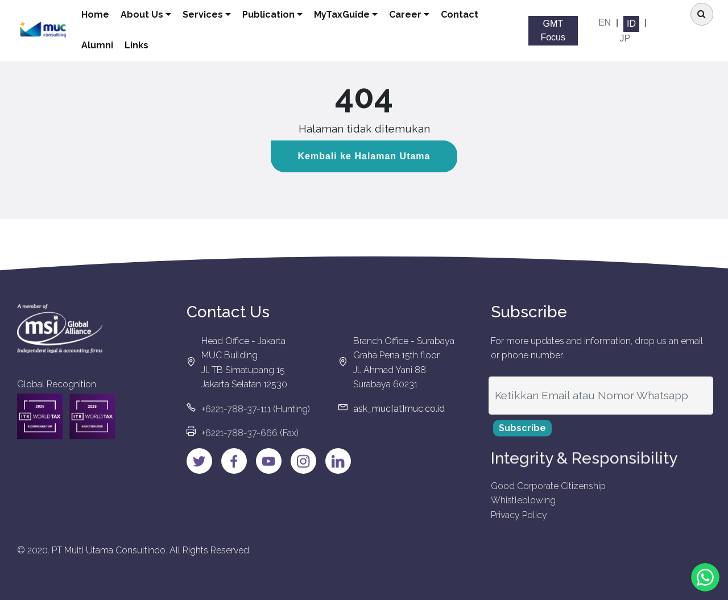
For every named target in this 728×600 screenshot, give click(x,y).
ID (631, 23)
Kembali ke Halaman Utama (364, 156)
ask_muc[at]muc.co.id (399, 414)
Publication (278, 14)
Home (105, 14)
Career (415, 14)
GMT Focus (554, 30)
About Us (151, 14)
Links (146, 45)
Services (212, 14)
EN (605, 22)
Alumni (107, 45)
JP (626, 38)
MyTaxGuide (351, 14)
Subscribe (522, 434)
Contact (469, 14)
